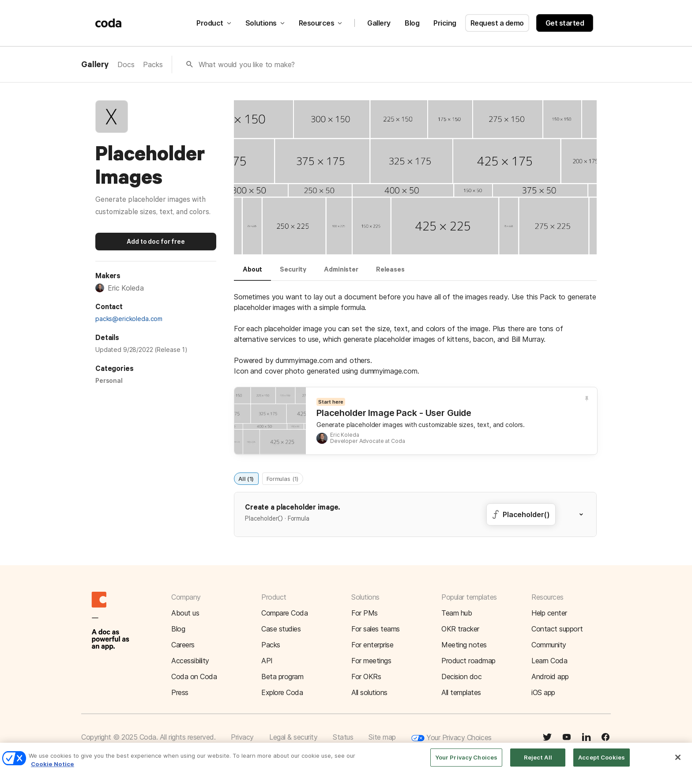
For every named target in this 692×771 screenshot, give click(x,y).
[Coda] (108, 23)
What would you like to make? (247, 64)
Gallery (379, 23)
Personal (109, 380)
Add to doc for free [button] (155, 241)
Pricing (444, 23)
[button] (586, 514)
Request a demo (497, 23)
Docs (125, 64)
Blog (412, 23)
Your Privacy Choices (451, 738)
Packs (152, 64)
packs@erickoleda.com (128, 318)
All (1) (246, 478)
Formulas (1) (282, 478)
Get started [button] (564, 23)
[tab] (252, 273)
